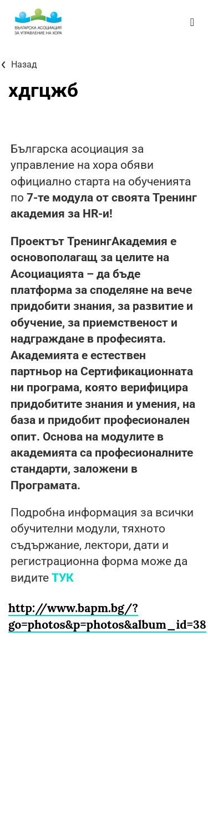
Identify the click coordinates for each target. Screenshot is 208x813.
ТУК (63, 577)
